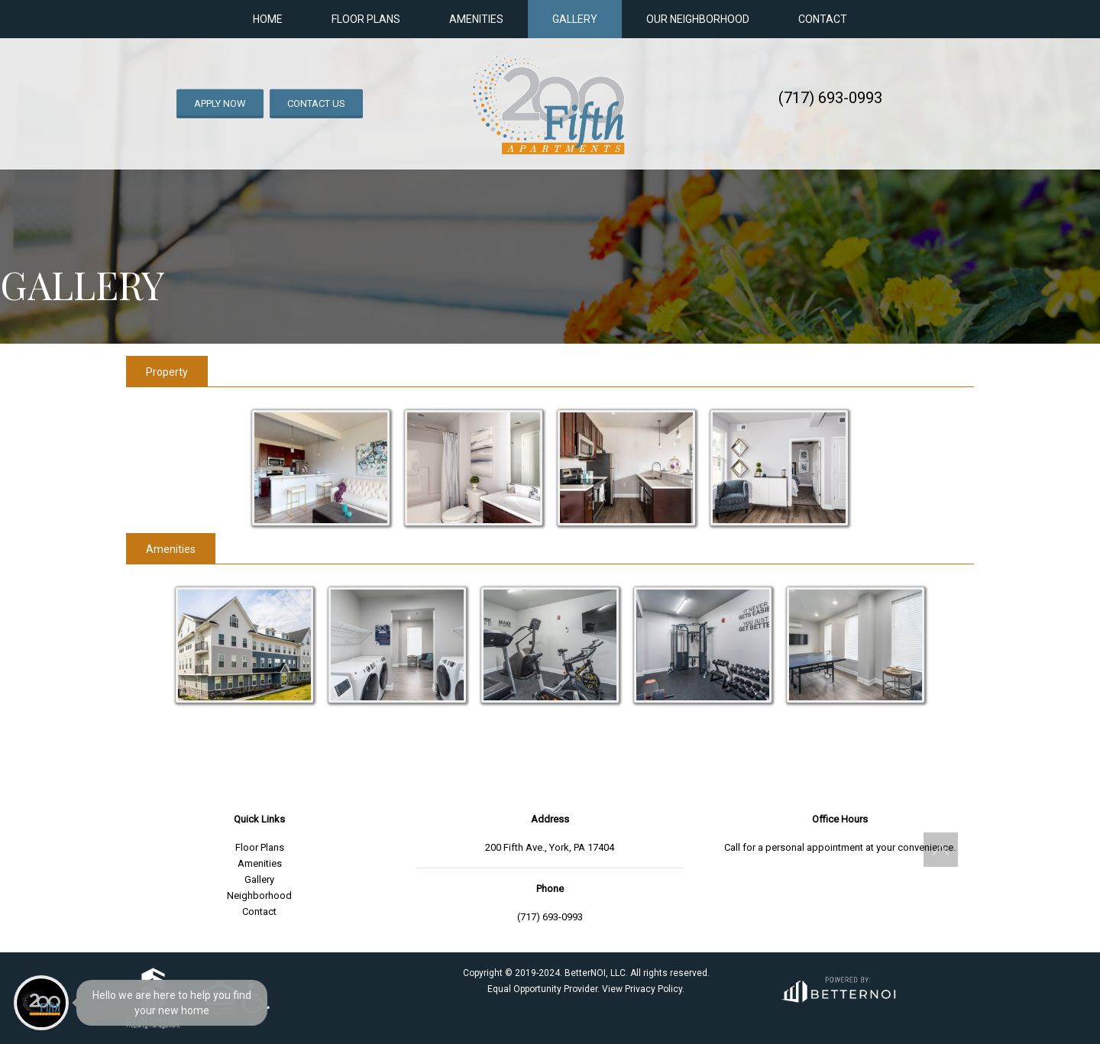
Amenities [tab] (171, 549)
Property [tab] (167, 372)
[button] (941, 849)
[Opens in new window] (837, 987)
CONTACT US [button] (316, 103)
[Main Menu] (41, 1002)
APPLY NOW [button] (220, 103)
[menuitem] (42, 770)
